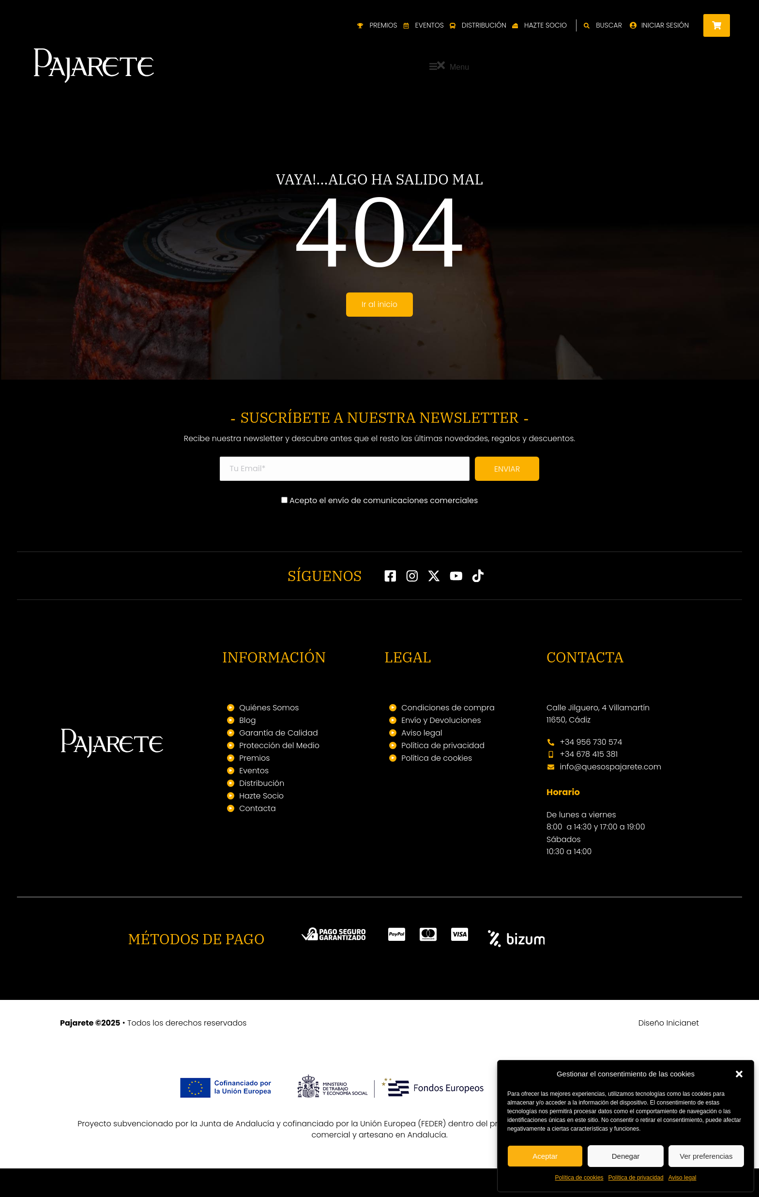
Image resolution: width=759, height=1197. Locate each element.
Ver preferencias (706, 1156)
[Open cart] (716, 25)
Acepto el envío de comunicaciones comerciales (379, 529)
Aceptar (545, 1156)
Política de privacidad (636, 1177)
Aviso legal (682, 1177)
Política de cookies (579, 1177)
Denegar (626, 1156)
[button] (739, 1074)
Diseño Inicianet (668, 1051)
